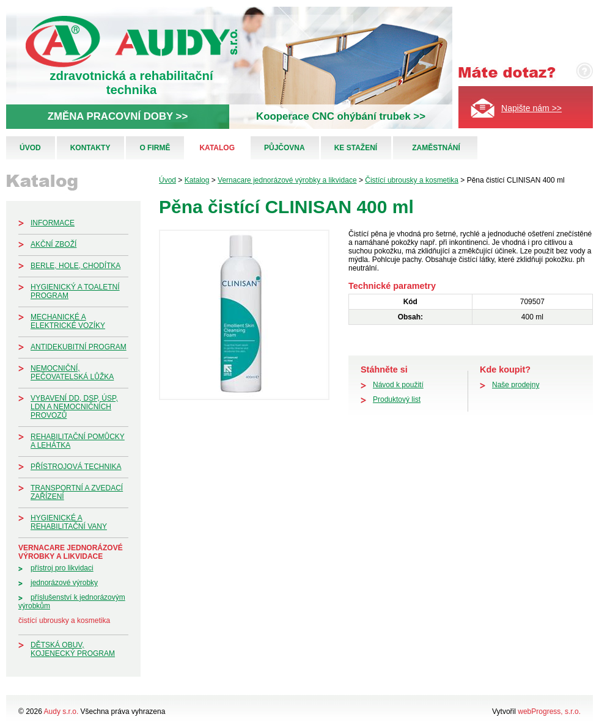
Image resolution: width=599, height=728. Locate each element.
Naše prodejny (515, 384)
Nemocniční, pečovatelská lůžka (72, 372)
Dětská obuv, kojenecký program (73, 649)
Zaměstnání (436, 148)
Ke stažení (355, 148)
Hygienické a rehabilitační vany (69, 522)
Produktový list (397, 399)
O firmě (154, 148)
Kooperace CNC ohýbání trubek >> (340, 116)
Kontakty (90, 148)
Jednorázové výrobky (64, 582)
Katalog (217, 148)
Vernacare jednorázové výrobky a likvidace (70, 552)
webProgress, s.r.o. (549, 711)
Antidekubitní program (79, 347)
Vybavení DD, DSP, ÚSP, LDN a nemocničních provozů (74, 407)
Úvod (30, 148)
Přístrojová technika (76, 466)
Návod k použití (398, 384)
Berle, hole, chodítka (75, 265)
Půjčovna (284, 148)
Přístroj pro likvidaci (62, 568)
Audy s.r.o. (61, 711)
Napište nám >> (531, 108)
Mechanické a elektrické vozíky (68, 321)
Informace (53, 223)
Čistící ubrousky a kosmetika (64, 620)
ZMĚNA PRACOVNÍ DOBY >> (118, 116)
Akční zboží (53, 244)
